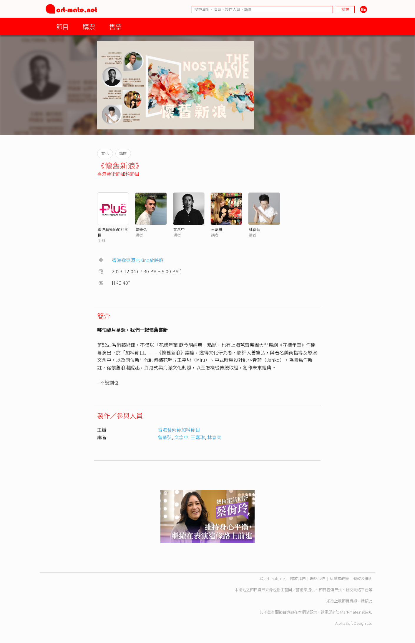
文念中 (179, 229)
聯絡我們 (317, 578)
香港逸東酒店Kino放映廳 (138, 260)
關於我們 (298, 578)
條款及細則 (362, 578)
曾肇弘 (141, 229)
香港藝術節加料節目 (118, 173)
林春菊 (254, 229)
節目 (62, 26)
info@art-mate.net (348, 612)
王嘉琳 (217, 229)
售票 (115, 26)
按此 (368, 601)
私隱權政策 (339, 578)
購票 (89, 26)
